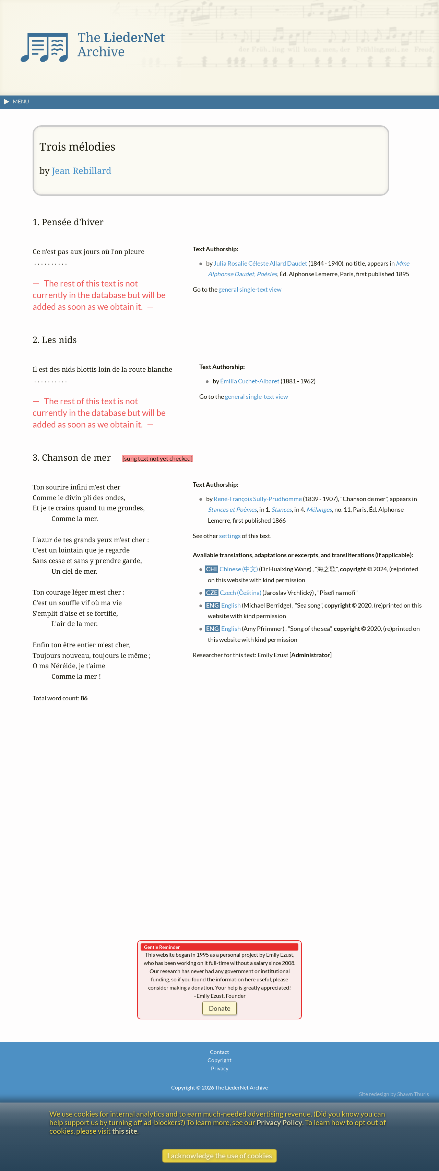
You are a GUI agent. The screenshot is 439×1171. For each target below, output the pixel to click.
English (231, 605)
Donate (219, 1008)
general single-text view (250, 289)
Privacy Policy (279, 1122)
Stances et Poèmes (232, 509)
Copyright (219, 1060)
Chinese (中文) (239, 569)
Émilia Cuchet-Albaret (250, 380)
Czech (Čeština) (240, 592)
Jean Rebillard (81, 171)
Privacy (219, 1068)
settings (230, 535)
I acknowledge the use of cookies (219, 1155)
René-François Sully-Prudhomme (258, 498)
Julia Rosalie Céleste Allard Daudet (260, 263)
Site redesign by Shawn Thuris (394, 1094)
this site (124, 1131)
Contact (219, 1051)
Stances (281, 509)
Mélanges (319, 509)
